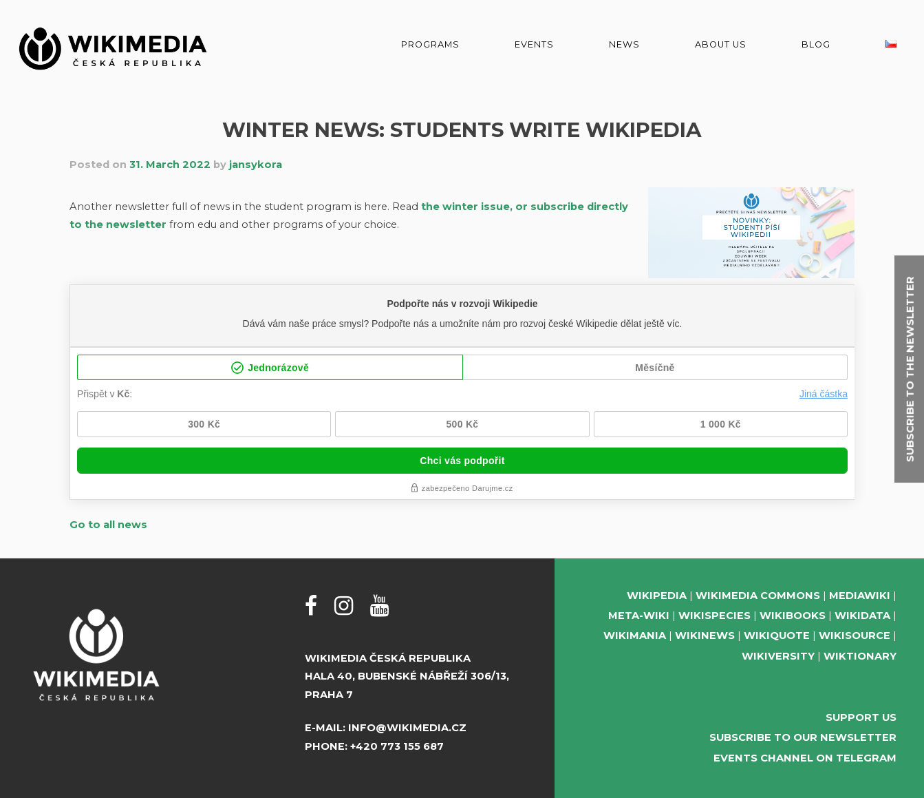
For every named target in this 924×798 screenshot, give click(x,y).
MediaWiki (859, 595)
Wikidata (862, 615)
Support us (861, 717)
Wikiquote (777, 635)
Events (534, 44)
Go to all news (108, 524)
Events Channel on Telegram (804, 758)
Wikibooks (793, 615)
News (624, 44)
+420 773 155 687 (397, 746)
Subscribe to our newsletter (802, 737)
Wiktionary (860, 656)
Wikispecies (714, 615)
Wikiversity (778, 656)
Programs (430, 44)
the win (441, 206)
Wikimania (634, 635)
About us (720, 44)
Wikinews (705, 635)
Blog (816, 44)
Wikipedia (657, 595)
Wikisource (854, 635)
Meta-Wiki (638, 615)
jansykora (255, 164)
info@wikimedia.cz (407, 728)
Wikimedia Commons (758, 595)
